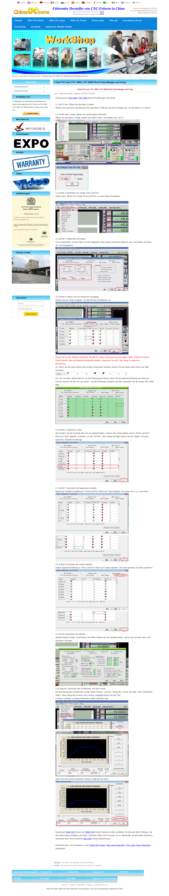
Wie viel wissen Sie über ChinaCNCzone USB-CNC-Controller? (81, 865)
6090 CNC (90, 832)
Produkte (72, 885)
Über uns (113, 20)
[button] (80, 71)
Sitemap (89, 885)
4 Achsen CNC (72, 872)
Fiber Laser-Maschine (115, 845)
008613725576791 (150, 9)
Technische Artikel (34, 76)
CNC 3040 (71, 878)
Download (35, 27)
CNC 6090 (72, 98)
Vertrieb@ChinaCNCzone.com (145, 11)
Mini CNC (87, 839)
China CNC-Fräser (97, 845)
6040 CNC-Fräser (57, 20)
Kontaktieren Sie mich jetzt (31, 113)
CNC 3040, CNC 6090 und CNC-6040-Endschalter (77, 863)
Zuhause (18, 20)
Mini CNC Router (36, 20)
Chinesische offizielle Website (58, 27)
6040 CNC (70, 832)
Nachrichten (20, 27)
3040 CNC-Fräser (78, 20)
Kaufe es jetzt (98, 20)
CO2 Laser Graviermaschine (104, 878)
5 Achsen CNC (46, 872)
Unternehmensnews (21, 87)
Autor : (56, 94)
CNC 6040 (82, 98)
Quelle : (71, 94)
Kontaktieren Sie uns (132, 20)
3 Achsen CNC (99, 872)
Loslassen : (77, 94)
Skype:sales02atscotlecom (147, 13)
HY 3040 (17, 878)
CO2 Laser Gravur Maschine (138, 845)
